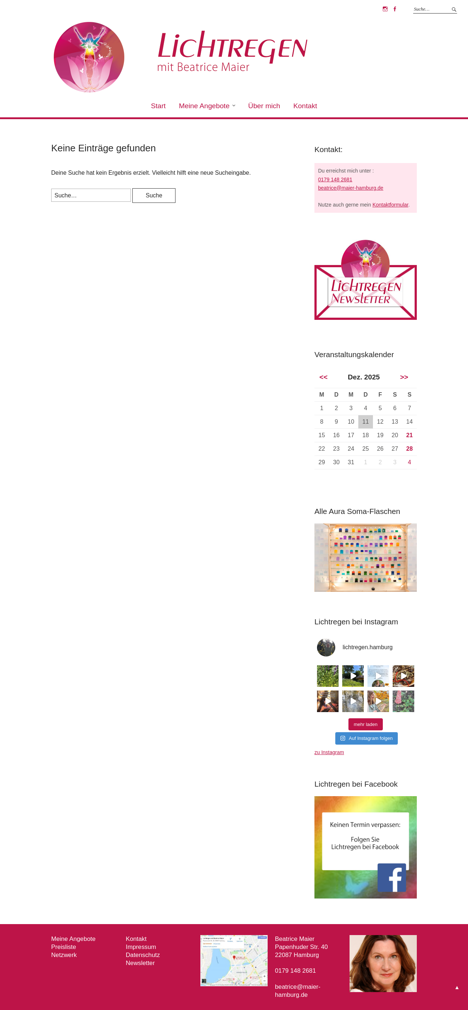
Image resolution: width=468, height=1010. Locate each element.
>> (404, 377)
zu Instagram (329, 752)
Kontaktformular (390, 205)
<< (323, 377)
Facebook (394, 9)
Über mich (264, 106)
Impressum (141, 946)
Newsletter (140, 963)
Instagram (385, 9)
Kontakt (305, 106)
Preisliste (63, 946)
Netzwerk (64, 955)
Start (158, 106)
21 (409, 435)
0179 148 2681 (335, 179)
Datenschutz (143, 955)
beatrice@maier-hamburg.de (350, 188)
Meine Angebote (204, 106)
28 (409, 449)
